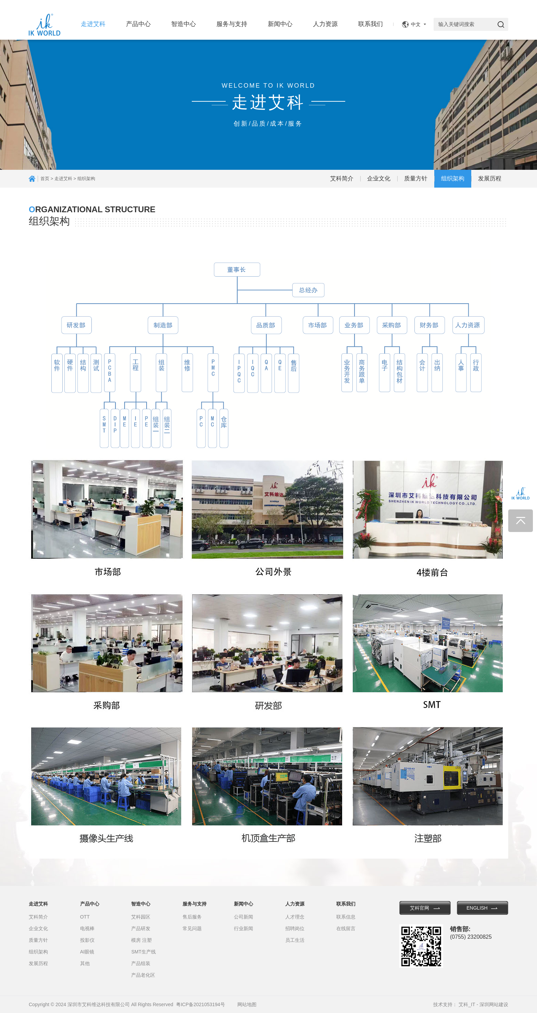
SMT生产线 (143, 951)
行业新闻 (243, 928)
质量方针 (415, 178)
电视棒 (87, 928)
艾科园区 (140, 917)
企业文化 (378, 178)
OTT (85, 917)
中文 (416, 24)
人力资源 (325, 24)
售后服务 (192, 917)
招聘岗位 (294, 928)
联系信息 (345, 917)
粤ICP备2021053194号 (200, 1004)
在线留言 (345, 928)
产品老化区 (143, 975)
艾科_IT (467, 1004)
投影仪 (87, 940)
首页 (44, 178)
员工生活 (294, 940)
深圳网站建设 (493, 1004)
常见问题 (192, 928)
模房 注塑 (141, 940)
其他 (85, 963)
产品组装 (140, 963)
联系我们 (370, 24)
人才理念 (294, 917)
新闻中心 (280, 24)
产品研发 (140, 928)
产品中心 (138, 24)
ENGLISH (476, 908)
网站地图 (247, 1004)
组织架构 (452, 178)
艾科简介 (341, 178)
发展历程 (489, 178)
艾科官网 (419, 908)
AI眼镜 (87, 951)
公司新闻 (243, 917)
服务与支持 (231, 24)
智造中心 (183, 24)
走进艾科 (93, 24)
